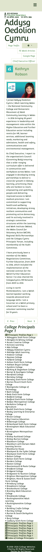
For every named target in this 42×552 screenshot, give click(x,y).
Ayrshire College (14, 367)
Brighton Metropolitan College (21, 476)
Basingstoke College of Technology (17, 388)
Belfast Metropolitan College (20, 402)
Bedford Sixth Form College (19, 399)
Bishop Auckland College (18, 436)
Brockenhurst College (16, 488)
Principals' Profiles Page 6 (19, 533)
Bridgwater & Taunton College (20, 473)
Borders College (13, 461)
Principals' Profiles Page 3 (19, 526)
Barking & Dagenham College (20, 369)
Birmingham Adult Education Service (20, 427)
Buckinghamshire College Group (18, 504)
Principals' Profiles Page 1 (19, 335)
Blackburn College (14, 441)
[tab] (14, 45)
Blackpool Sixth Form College (20, 454)
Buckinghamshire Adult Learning (17, 499)
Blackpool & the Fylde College (20, 451)
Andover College (13, 355)
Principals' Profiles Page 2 (19, 523)
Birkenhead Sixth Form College (21, 424)
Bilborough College (15, 421)
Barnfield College (14, 374)
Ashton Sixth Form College (18, 362)
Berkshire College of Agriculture (15, 405)
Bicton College (13, 416)
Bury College (12, 518)
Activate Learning (14, 345)
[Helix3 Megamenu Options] (35, 5)
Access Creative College (17, 342)
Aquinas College (13, 357)
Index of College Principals (19, 538)
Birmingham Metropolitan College (19, 432)
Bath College (12, 392)
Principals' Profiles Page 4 (19, 528)
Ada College (11, 347)
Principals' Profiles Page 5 (19, 530)
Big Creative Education (17, 419)
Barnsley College (14, 377)
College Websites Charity (21, 548)
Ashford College (13, 360)
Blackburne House (14, 449)
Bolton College (13, 456)
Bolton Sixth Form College (18, 459)
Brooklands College (15, 496)
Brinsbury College (14, 483)
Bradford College (14, 469)
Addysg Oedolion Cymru (17, 350)
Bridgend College (14, 471)
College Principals (16, 15)
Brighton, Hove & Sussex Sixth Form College (20, 479)
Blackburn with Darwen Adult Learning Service (20, 445)
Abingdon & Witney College (19, 340)
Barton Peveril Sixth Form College (18, 383)
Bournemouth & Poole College (20, 466)
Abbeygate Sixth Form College (20, 337)
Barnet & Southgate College (19, 372)
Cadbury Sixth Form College (19, 521)
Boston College (13, 464)
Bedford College (13, 397)
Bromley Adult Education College (18, 492)
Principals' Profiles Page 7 (19, 535)
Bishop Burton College (16, 439)
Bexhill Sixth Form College (18, 409)
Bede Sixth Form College (17, 394)
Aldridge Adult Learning (17, 352)
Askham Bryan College (17, 364)
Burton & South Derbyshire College (19, 514)
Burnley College (13, 511)
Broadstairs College (15, 486)
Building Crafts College (17, 508)
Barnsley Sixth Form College (19, 379)
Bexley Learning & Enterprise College (20, 413)
